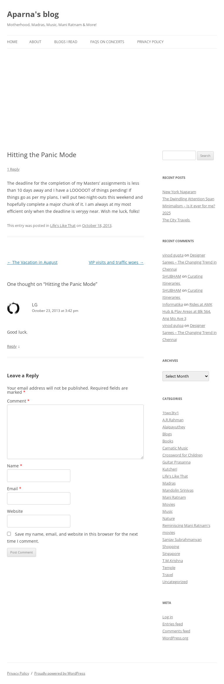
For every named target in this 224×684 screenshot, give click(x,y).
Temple (168, 567)
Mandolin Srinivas (178, 490)
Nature (168, 518)
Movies (168, 504)
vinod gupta (173, 255)
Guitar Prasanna (176, 462)
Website (15, 511)
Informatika (172, 304)
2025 (166, 212)
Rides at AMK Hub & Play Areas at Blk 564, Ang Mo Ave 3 (187, 311)
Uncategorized (175, 581)
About (35, 41)
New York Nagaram (179, 191)
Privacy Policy (150, 41)
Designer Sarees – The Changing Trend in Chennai (189, 262)
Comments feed (176, 631)
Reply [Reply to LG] (12, 346)
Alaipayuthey (173, 427)
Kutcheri (169, 469)
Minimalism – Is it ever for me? (188, 205)
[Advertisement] (112, 93)
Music (167, 511)
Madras (169, 483)
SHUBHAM (171, 276)
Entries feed (172, 624)
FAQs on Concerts (107, 41)
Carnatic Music (175, 448)
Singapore (171, 553)
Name (14, 466)
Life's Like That (63, 225)
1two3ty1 (170, 412)
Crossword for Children (182, 455)
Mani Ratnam (174, 497)
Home (12, 41)
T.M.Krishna (172, 560)
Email (14, 488)
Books (167, 441)
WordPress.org (175, 638)
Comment (18, 401)
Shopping (170, 546)
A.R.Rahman (173, 419)
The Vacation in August (32, 262)
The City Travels (176, 220)
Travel (167, 574)
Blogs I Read (65, 41)
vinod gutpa (173, 325)
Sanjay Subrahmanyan (182, 539)
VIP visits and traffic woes (116, 262)
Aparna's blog (33, 14)
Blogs (167, 434)
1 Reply (13, 169)
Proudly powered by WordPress (59, 673)
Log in (167, 616)
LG (35, 305)
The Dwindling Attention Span (188, 198)
